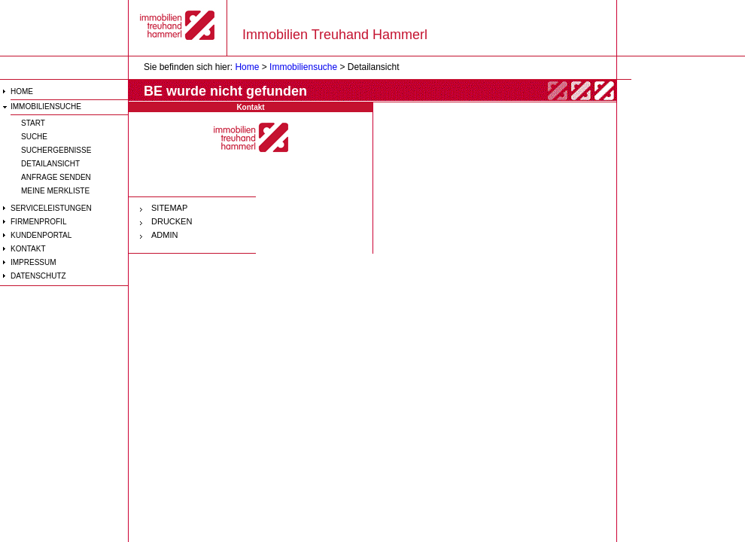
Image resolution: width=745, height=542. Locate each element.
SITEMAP (169, 207)
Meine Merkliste (55, 191)
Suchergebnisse (56, 150)
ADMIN (164, 234)
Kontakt (28, 249)
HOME (22, 91)
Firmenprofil (38, 222)
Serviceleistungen (51, 208)
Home (247, 67)
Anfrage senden (56, 177)
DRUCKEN (171, 221)
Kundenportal (41, 235)
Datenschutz (38, 276)
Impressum (33, 262)
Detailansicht (50, 164)
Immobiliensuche (46, 106)
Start (33, 123)
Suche (34, 136)
